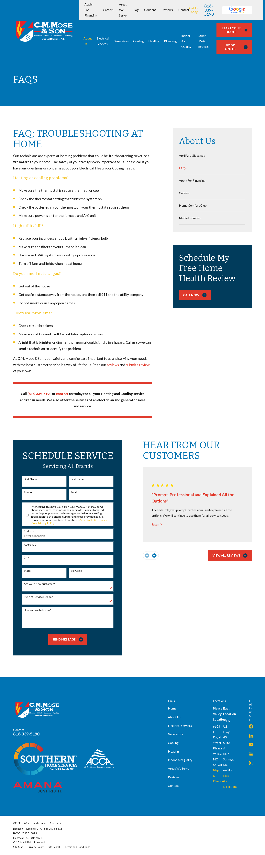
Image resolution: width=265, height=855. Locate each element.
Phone (24, 492)
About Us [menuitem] (87, 41)
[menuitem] (212, 155)
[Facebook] (251, 726)
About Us (174, 717)
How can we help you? (33, 610)
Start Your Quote (235, 30)
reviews (113, 365)
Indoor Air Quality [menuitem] (186, 41)
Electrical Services (180, 725)
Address (25, 531)
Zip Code (72, 570)
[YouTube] (251, 745)
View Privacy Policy (39, 523)
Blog (135, 10)
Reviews (167, 10)
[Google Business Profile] (251, 754)
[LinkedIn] (251, 736)
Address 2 (26, 544)
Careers (108, 10)
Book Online (236, 47)
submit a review (137, 365)
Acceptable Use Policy (89, 520)
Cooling (173, 743)
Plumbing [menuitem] (170, 41)
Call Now (194, 295)
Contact (183, 10)
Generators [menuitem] (121, 41)
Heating (173, 751)
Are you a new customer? (35, 583)
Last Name (73, 479)
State (23, 570)
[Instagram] (251, 763)
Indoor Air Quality (180, 760)
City (22, 557)
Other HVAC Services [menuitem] (203, 41)
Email (70, 492)
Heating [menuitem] (153, 41)
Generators (175, 734)
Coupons (150, 10)
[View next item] (151, 555)
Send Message (64, 639)
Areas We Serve (123, 10)
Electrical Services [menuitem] (103, 41)
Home (172, 708)
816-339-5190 (209, 10)
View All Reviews (226, 555)
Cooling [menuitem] (138, 41)
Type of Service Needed (35, 596)
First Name (26, 479)
